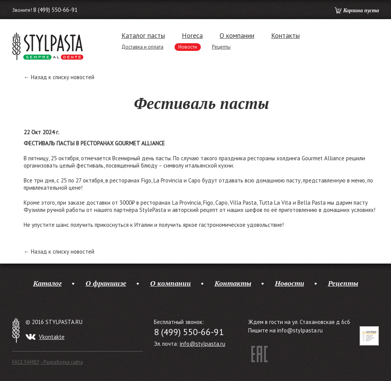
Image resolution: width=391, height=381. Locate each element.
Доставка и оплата (142, 47)
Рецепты (221, 47)
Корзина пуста (361, 10)
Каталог (47, 283)
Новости (187, 47)
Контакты (285, 35)
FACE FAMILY (47, 362)
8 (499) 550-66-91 (55, 9)
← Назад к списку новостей (59, 77)
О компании (237, 35)
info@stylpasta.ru (202, 343)
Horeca (192, 35)
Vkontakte (52, 336)
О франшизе (106, 283)
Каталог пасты (143, 35)
